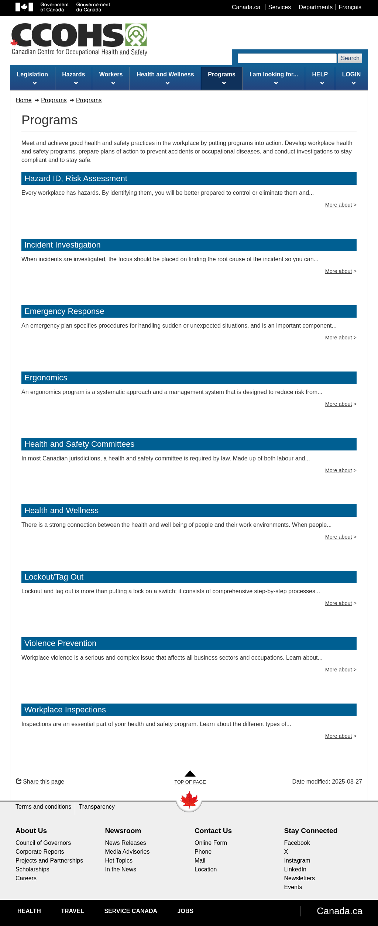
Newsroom (123, 831)
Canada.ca (339, 911)
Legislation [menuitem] (32, 78)
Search (350, 58)
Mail (200, 860)
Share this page (40, 781)
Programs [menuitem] (222, 78)
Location (206, 869)
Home (24, 100)
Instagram (297, 860)
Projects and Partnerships (49, 860)
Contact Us (213, 831)
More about (338, 205)
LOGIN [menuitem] (351, 78)
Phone (203, 852)
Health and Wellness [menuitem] (165, 78)
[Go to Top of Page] (190, 777)
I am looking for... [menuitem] (274, 78)
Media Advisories (127, 852)
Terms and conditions (43, 807)
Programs (53, 100)
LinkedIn (295, 869)
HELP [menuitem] (320, 78)
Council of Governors (43, 843)
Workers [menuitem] (111, 78)
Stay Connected (311, 831)
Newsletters (299, 878)
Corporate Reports (40, 852)
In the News (120, 869)
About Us (31, 831)
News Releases (125, 843)
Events (293, 887)
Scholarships (32, 869)
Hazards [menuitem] (73, 78)
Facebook (297, 843)
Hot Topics (119, 860)
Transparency (97, 807)
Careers (26, 878)
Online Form (211, 843)
